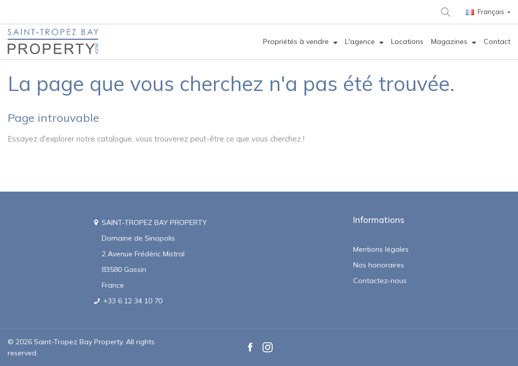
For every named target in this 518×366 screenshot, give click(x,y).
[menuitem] (300, 41)
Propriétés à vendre (297, 41)
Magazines (450, 41)
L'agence (361, 41)
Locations (407, 41)
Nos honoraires (378, 264)
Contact (497, 41)
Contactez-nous (380, 280)
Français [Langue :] (486, 12)
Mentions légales (381, 249)
